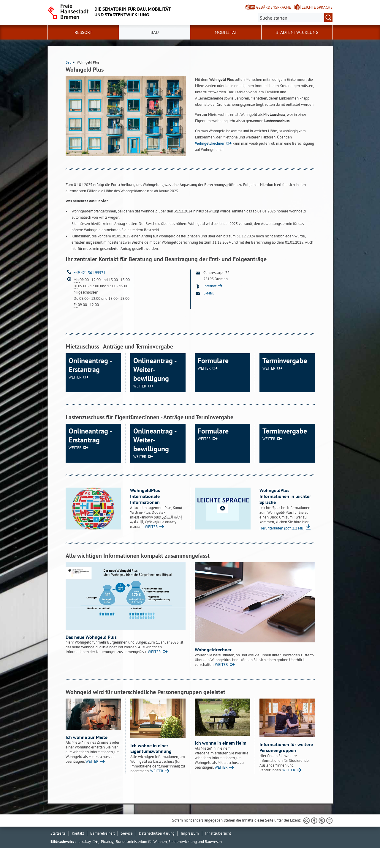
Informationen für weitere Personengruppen (286, 747)
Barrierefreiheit (102, 833)
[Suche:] (295, 17)
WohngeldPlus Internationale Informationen (145, 496)
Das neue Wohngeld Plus (91, 637)
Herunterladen (282, 528)
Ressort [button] (83, 32)
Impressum (190, 833)
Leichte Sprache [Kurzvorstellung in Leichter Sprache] (317, 7)
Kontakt (78, 833)
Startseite (58, 833)
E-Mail (208, 293)
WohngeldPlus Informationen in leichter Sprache (285, 496)
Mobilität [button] (226, 32)
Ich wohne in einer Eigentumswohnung (151, 748)
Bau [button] (155, 32)
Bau (70, 62)
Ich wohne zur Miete (86, 737)
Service (127, 833)
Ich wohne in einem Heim (220, 743)
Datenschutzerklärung (157, 833)
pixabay (84, 841)
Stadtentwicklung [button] (297, 32)
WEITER (75, 377)
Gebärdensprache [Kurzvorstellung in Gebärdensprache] (273, 7)
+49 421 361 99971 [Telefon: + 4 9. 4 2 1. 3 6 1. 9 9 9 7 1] (89, 272)
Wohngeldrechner (210, 143)
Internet (210, 286)
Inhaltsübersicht (218, 833)
